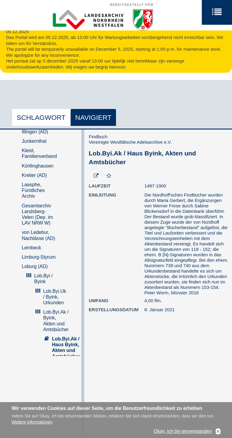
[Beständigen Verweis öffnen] (96, 176)
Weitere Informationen (31, 424)
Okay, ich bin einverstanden (183, 434)
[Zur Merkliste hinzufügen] (108, 176)
